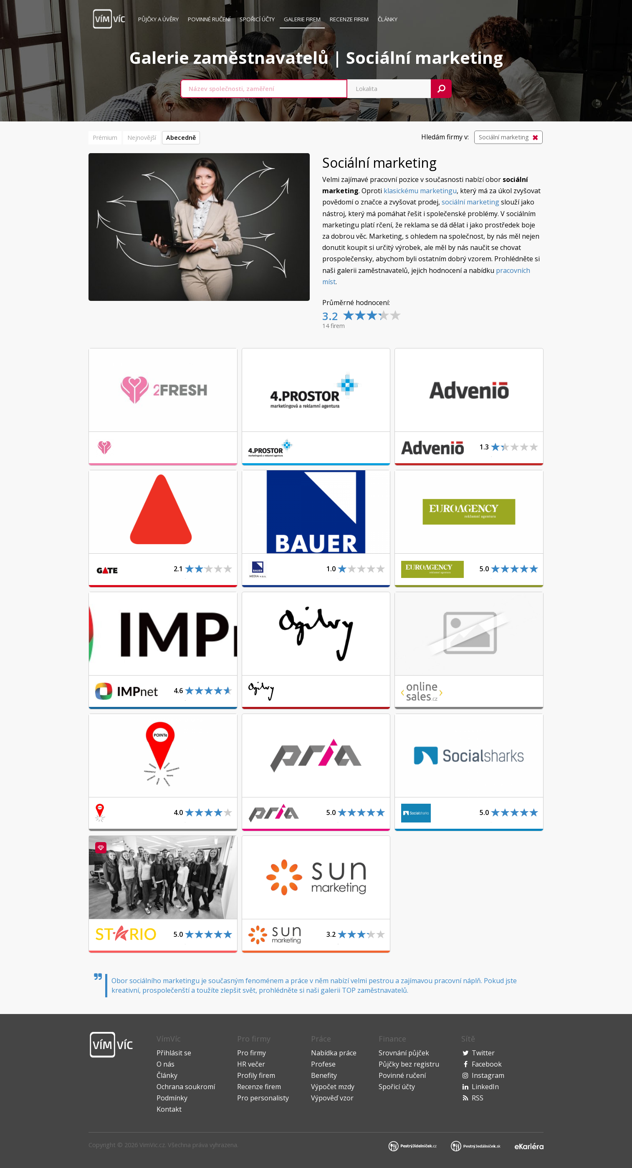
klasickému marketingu (420, 190)
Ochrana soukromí (186, 1086)
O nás (165, 1064)
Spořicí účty (257, 19)
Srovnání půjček (404, 1052)
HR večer (251, 1064)
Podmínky (172, 1097)
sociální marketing (470, 202)
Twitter (483, 1052)
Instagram (488, 1075)
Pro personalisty (263, 1097)
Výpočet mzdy (332, 1086)
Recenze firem (349, 19)
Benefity (324, 1075)
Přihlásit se (174, 1052)
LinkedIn (485, 1086)
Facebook (487, 1064)
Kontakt (169, 1109)
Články (387, 19)
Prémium (105, 137)
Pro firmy (251, 1052)
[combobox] (263, 88)
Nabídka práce (333, 1052)
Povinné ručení (209, 19)
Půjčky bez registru (409, 1064)
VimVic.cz (152, 1145)
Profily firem (256, 1075)
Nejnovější (141, 137)
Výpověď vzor (332, 1097)
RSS (477, 1097)
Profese (323, 1064)
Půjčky (158, 19)
